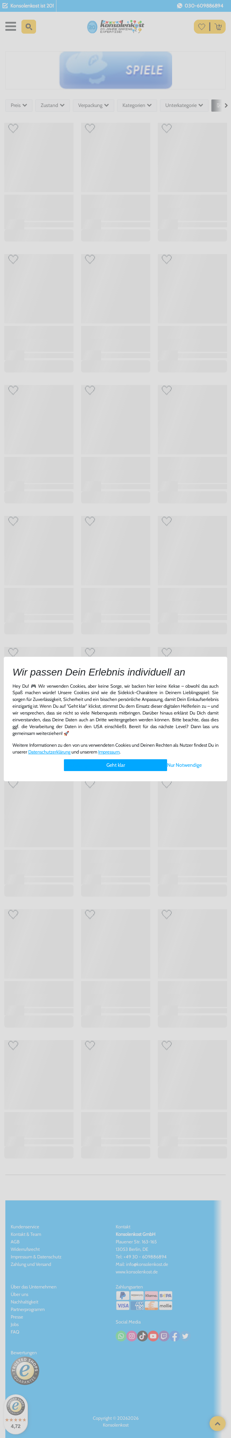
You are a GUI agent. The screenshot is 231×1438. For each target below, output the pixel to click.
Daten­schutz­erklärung (49, 752)
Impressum (109, 752)
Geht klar (115, 765)
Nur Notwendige (184, 765)
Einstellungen (78, 765)
